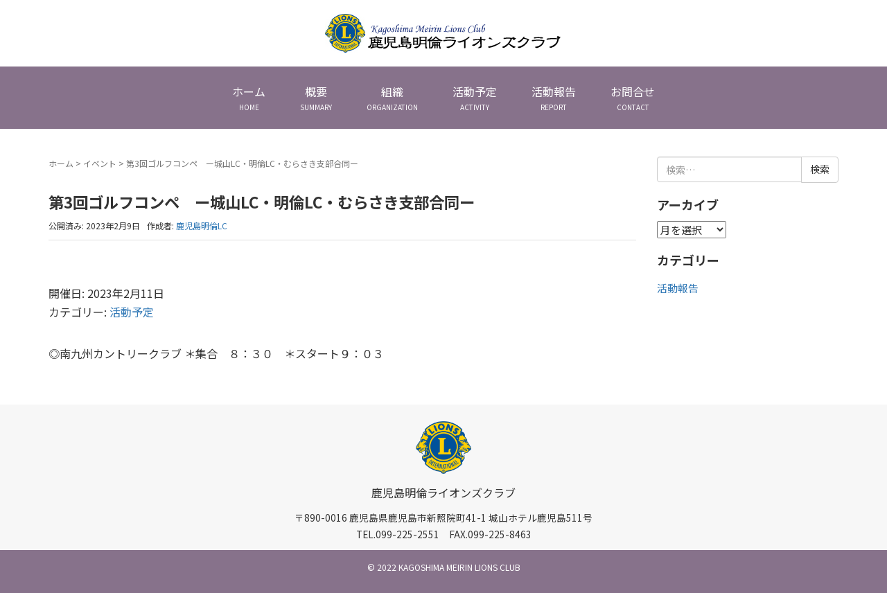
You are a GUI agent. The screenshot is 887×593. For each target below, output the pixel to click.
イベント (99, 163)
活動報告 (678, 288)
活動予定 (131, 311)
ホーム (61, 163)
